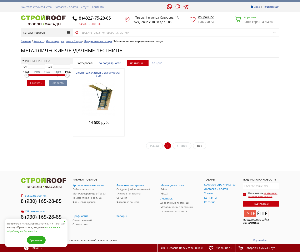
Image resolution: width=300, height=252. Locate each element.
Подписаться (261, 204)
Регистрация (271, 7)
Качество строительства (36, 7)
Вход (257, 7)
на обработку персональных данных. (262, 194)
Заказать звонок (89, 24)
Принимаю (36, 240)
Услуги (85, 7)
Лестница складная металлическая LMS (98, 74)
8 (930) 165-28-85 (41, 200)
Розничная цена (36, 61)
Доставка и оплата (66, 7)
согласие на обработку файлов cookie (33, 229)
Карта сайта (259, 240)
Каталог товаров (46, 32)
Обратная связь (33, 211)
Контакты (98, 7)
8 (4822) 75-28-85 (95, 18)
